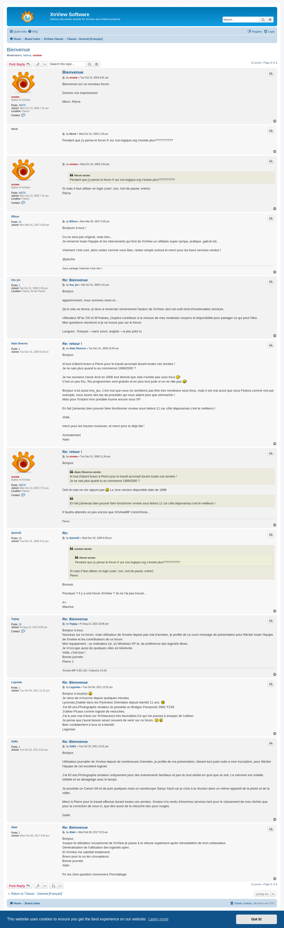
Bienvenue (18, 49)
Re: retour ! (72, 343)
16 (20, 538)
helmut (27, 55)
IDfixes (15, 216)
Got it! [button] (256, 919)
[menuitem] (33, 31)
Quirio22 (16, 533)
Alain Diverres (19, 343)
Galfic (14, 741)
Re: (65, 533)
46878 (22, 105)
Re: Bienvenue (75, 280)
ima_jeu (15, 280)
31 (20, 222)
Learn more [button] (158, 919)
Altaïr (14, 827)
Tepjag (15, 619)
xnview (37, 55)
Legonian (16, 682)
